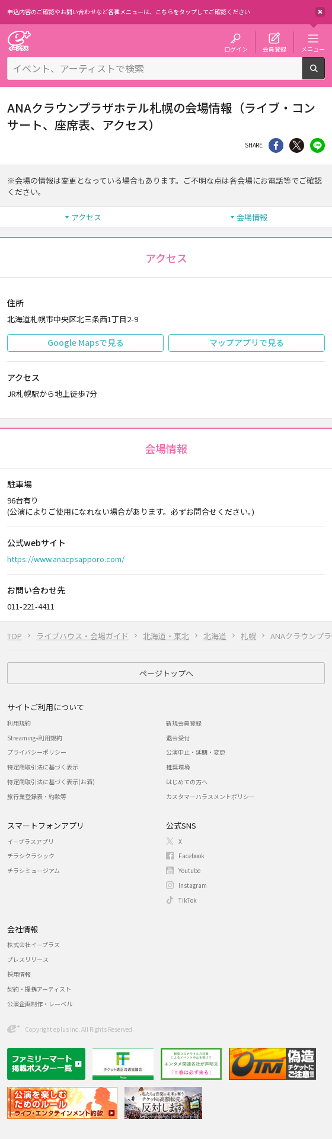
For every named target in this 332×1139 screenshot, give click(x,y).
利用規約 (19, 722)
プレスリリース (28, 959)
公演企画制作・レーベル (39, 1003)
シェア (276, 145)
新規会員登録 (184, 722)
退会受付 (178, 737)
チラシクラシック (31, 855)
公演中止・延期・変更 (195, 751)
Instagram (192, 885)
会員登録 (274, 48)
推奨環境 (178, 766)
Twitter (296, 145)
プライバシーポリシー (36, 751)
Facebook (191, 855)
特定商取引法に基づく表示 (42, 766)
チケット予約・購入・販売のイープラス (19, 40)
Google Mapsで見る (85, 342)
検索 (324, 74)
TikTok (187, 900)
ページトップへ (166, 673)
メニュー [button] (313, 48)
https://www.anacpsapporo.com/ (65, 558)
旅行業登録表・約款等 (36, 796)
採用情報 (19, 974)
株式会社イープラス (33, 944)
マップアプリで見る (246, 342)
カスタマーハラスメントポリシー (210, 796)
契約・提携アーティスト (39, 988)
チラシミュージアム (33, 870)
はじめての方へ (187, 781)
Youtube (189, 870)
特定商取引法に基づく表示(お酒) (51, 781)
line (317, 145)
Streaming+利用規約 (34, 737)
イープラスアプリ (30, 841)
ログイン (236, 48)
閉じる (320, 12)
